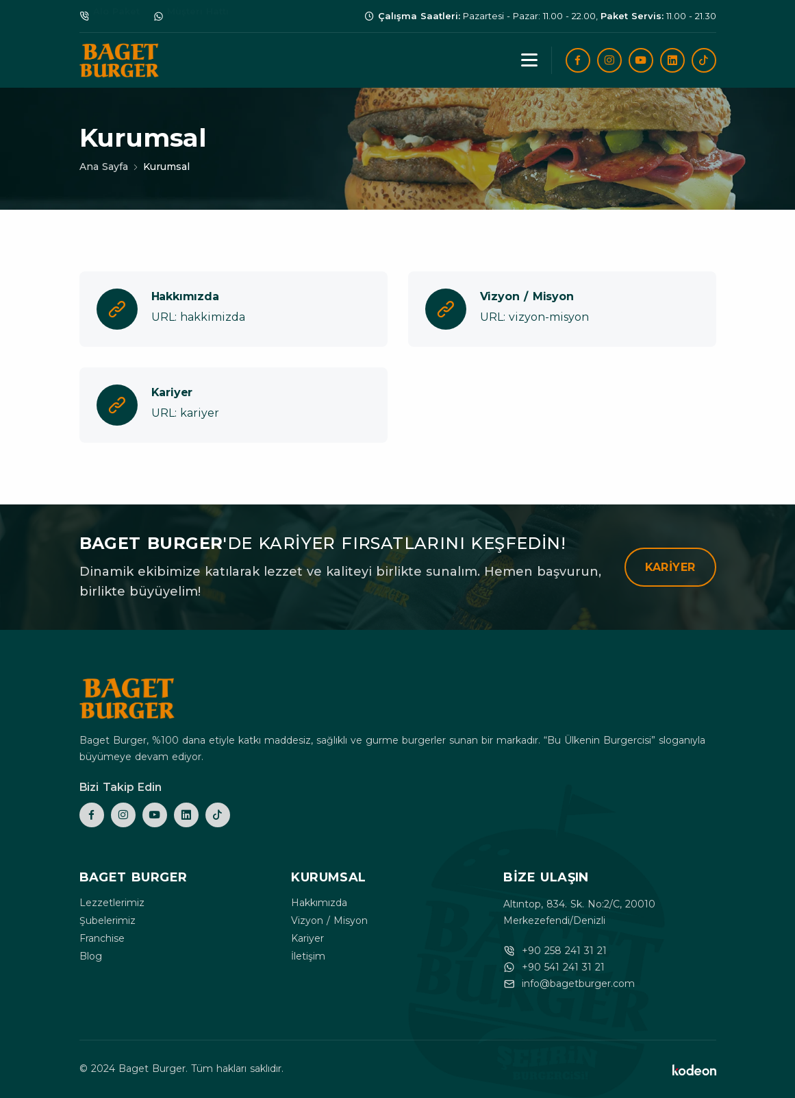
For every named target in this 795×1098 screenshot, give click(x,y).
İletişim (308, 956)
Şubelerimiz (107, 920)
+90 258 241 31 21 (564, 950)
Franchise (102, 938)
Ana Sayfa (103, 166)
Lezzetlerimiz (111, 902)
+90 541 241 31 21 (563, 967)
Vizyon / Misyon (329, 920)
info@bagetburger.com (578, 983)
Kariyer (670, 567)
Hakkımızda (319, 902)
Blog (90, 956)
